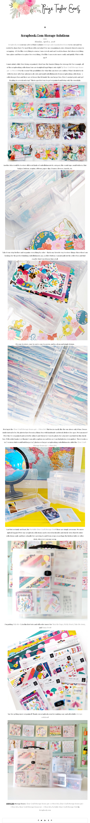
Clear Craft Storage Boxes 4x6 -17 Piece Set (42, 804)
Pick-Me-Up (17, 624)
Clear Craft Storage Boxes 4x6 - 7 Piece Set (29, 429)
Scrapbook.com (14, 45)
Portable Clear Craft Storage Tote (42, 529)
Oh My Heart (68, 624)
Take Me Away (79, 624)
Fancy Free (46, 627)
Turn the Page (57, 624)
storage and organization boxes (56, 45)
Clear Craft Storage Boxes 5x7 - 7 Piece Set (35, 807)
